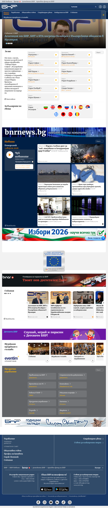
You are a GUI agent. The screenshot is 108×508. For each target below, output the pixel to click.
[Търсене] (95, 6)
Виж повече (10, 99)
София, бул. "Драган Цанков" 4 (23, 477)
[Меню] (103, 14)
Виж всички (10, 225)
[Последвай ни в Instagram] (45, 502)
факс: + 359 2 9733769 (81, 481)
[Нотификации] (100, 6)
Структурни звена (93, 439)
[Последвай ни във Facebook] (38, 502)
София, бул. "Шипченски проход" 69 (87, 477)
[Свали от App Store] (46, 489)
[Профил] (104, 6)
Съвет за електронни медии (89, 442)
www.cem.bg (78, 485)
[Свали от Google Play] (61, 489)
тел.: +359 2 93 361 (27, 479)
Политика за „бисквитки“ (77, 496)
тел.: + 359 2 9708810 (81, 479)
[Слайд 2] (8, 43)
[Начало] (9, 6)
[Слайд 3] (10, 43)
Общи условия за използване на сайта (34, 496)
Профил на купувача (13, 454)
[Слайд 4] (11, 43)
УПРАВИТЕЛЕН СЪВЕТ (11, 446)
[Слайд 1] (6, 43)
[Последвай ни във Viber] (70, 502)
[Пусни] (56, 55)
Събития (8, 460)
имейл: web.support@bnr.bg (24, 481)
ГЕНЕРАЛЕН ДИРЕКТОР (8, 442)
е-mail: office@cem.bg (81, 483)
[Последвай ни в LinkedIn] (57, 502)
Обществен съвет (12, 451)
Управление (9, 439)
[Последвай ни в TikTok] (63, 502)
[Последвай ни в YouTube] (51, 502)
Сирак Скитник (11, 457)
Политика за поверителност (57, 496)
